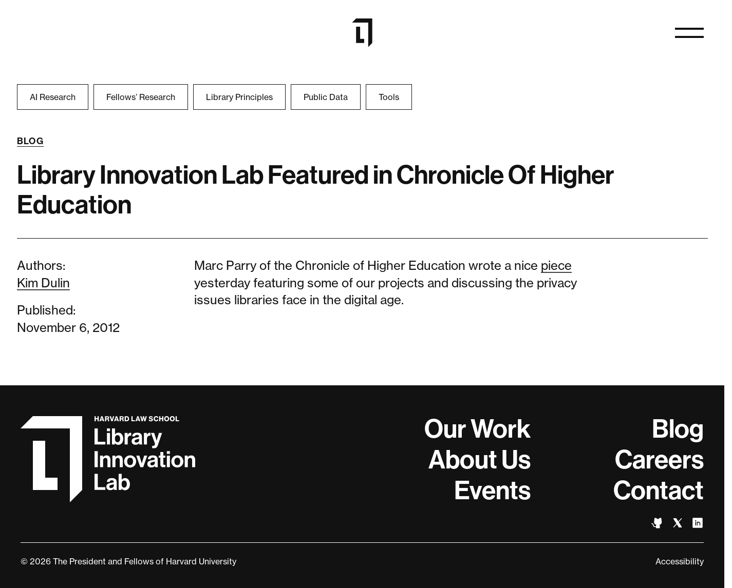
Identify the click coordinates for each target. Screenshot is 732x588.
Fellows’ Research (140, 97)
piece (556, 265)
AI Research (53, 97)
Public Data (326, 97)
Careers (659, 459)
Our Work (477, 429)
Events (492, 490)
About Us (479, 459)
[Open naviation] (689, 32)
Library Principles (239, 97)
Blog (30, 141)
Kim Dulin (43, 283)
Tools (389, 97)
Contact (658, 490)
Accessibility (679, 561)
